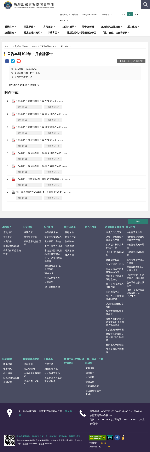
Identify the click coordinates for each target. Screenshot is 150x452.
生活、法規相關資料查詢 (53, 259)
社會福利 (90, 372)
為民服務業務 (51, 232)
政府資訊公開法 (113, 232)
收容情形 (7, 368)
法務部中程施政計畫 (135, 253)
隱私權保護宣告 (23, 436)
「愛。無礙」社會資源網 (114, 32)
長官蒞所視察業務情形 (12, 252)
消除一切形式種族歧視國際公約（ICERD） (135, 293)
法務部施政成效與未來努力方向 (135, 238)
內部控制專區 (112, 291)
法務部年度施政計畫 (135, 246)
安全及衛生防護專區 (115, 351)
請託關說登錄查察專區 (115, 305)
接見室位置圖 (30, 236)
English (63, 20)
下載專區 (52, 32)
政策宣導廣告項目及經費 (115, 313)
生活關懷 (90, 377)
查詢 (145, 4)
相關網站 (7, 382)
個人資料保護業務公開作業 (115, 285)
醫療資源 (90, 381)
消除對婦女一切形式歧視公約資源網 (135, 276)
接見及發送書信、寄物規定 (53, 267)
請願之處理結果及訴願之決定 (115, 278)
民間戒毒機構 (92, 386)
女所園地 (69, 246)
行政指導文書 (112, 259)
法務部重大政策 (134, 232)
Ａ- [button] (123, 14)
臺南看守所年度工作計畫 (135, 261)
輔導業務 (69, 232)
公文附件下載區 (52, 373)
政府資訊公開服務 (110, 26)
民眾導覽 (28, 26)
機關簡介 (9, 26)
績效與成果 (68, 26)
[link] (7, 61)
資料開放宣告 (75, 436)
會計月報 (64, 46)
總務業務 (69, 250)
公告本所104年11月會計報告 (30, 54)
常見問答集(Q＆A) (53, 236)
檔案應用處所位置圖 (32, 243)
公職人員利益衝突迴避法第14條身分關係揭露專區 (115, 321)
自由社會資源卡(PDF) (93, 392)
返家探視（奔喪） (53, 241)
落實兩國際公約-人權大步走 (135, 269)
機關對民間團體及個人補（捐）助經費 (115, 337)
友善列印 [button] (140, 61)
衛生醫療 (69, 241)
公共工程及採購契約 (115, 253)
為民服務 (48, 26)
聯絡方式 (49, 273)
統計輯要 (7, 373)
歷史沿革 (7, 232)
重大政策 (132, 26)
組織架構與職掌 (11, 246)
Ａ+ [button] (136, 14)
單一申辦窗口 (51, 436)
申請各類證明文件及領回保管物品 (53, 252)
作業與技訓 (70, 236)
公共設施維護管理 (115, 329)
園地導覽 (7, 364)
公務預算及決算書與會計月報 (44, 46)
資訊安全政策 (38, 436)
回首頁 (75, 14)
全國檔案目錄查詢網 (32, 374)
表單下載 (49, 364)
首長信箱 (105, 14)
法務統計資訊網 (11, 377)
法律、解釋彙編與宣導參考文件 (115, 238)
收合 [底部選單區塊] (138, 221)
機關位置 (28, 232)
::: (2, 2)
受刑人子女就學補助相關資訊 (115, 297)
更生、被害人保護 (53, 246)
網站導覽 (64, 14)
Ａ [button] (130, 14)
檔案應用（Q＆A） (31, 382)
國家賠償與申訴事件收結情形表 (115, 270)
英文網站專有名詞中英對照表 (53, 379)
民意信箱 (63, 436)
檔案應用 (28, 364)
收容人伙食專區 (52, 277)
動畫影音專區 (51, 368)
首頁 (7, 46)
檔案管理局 (29, 368)
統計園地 (9, 32)
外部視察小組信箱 (115, 344)
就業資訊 (49, 282)
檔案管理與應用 (32, 32)
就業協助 (90, 368)
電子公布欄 (88, 26)
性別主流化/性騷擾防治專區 (81, 32)
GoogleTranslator (89, 14)
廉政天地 (69, 255)
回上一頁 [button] (125, 61)
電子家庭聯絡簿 (52, 286)
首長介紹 (7, 236)
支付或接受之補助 (115, 264)
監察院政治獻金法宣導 (135, 284)
